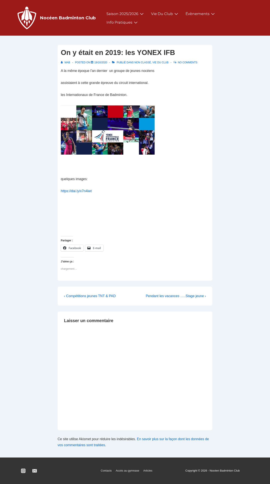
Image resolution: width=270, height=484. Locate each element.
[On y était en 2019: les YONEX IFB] (100, 62)
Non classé (142, 62)
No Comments (187, 62)
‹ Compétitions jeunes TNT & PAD (90, 296)
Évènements (201, 14)
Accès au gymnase (127, 470)
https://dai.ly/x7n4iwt (76, 191)
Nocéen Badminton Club (68, 17)
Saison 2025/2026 (125, 14)
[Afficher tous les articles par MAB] (66, 62)
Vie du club (165, 14)
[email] (35, 470)
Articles (147, 470)
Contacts (106, 470)
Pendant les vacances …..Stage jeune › (176, 296)
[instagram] (23, 470)
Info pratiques (122, 22)
